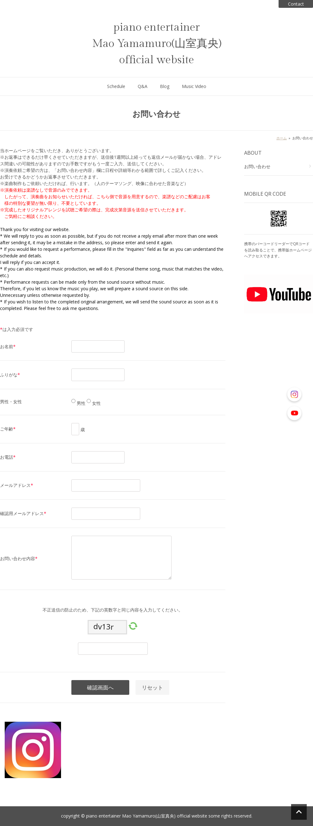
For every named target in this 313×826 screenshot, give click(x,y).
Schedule (116, 86)
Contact (296, 4)
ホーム (281, 138)
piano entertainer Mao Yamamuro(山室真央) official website (156, 43)
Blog (164, 86)
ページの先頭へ (299, 812)
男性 (80, 403)
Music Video (194, 86)
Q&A (142, 86)
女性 (96, 403)
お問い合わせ (257, 166)
